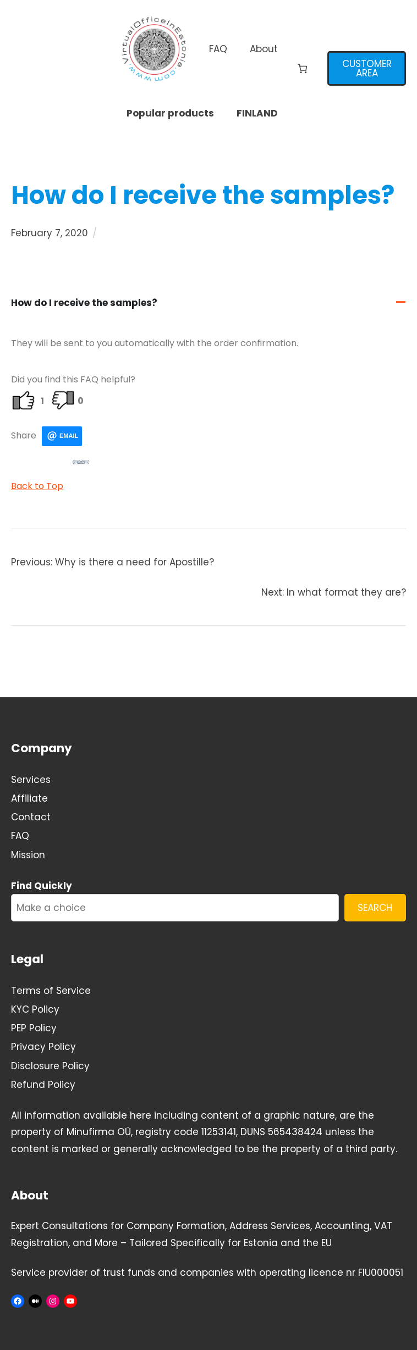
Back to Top (37, 486)
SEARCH (375, 907)
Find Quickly (41, 885)
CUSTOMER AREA (367, 68)
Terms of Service (51, 990)
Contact (31, 817)
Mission (28, 855)
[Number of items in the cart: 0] (303, 68)
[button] (208, 303)
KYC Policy (35, 1009)
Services (31, 779)
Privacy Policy (43, 1046)
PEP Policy (34, 1028)
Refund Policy (43, 1084)
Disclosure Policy (50, 1066)
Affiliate (29, 798)
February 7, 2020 (49, 233)
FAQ (20, 835)
